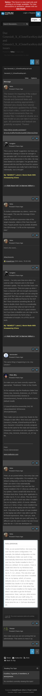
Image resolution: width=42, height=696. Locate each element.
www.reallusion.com (11, 454)
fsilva (12, 52)
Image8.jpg (10, 261)
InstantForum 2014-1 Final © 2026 (24, 690)
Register (32, 13)
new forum (20, 9)
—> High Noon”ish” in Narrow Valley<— (19, 186)
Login (25, 13)
